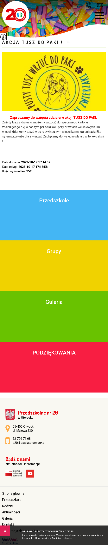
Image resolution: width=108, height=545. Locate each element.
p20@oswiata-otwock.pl (100, 5)
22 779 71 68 (88, 5)
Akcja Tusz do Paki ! (33, 42)
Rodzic (7, 506)
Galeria (7, 518)
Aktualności (11, 512)
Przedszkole (12, 500)
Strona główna (13, 493)
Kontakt (8, 525)
